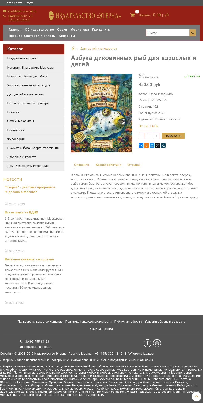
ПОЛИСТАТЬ (148, 126)
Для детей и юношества (98, 48)
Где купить (101, 29)
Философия (16, 139)
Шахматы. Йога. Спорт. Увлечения (33, 148)
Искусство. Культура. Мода (27, 76)
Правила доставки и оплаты (32, 36)
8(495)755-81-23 (19, 16)
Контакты (67, 36)
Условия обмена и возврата (165, 321)
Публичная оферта (128, 321)
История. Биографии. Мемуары (30, 67)
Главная (15, 29)
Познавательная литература (28, 103)
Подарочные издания (22, 58)
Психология (15, 130)
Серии (62, 29)
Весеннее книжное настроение (29, 259)
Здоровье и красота (21, 157)
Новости (12, 179)
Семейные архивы (20, 121)
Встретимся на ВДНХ (21, 212)
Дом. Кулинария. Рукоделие (28, 166)
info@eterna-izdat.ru (21, 11)
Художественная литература (28, 85)
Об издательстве (39, 29)
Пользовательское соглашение (40, 321)
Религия (13, 112)
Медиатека (79, 29)
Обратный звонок (19, 20)
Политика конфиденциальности (88, 321)
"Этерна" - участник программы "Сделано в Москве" (30, 189)
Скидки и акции (101, 329)
